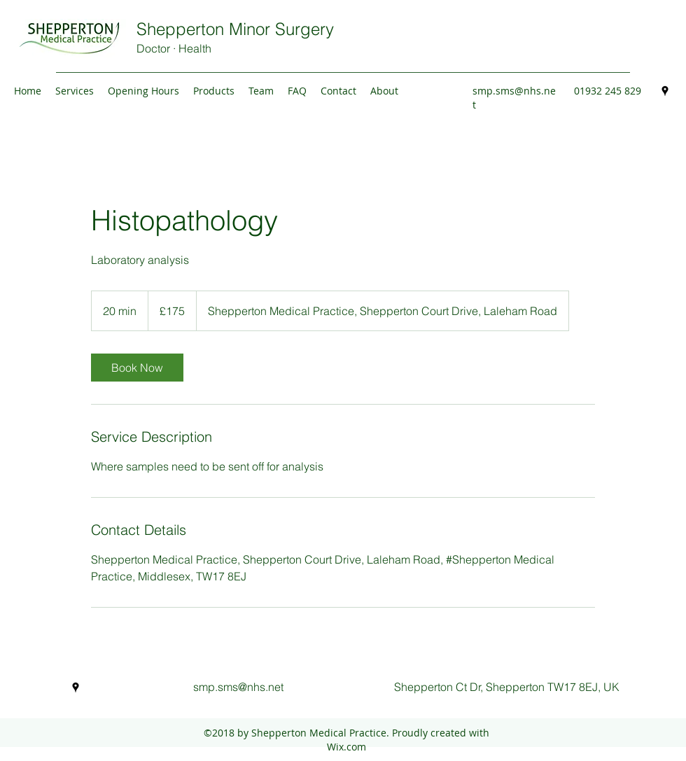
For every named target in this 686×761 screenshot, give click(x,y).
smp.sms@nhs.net (238, 687)
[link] (137, 368)
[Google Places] (665, 91)
